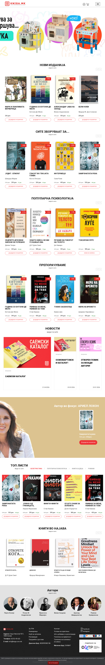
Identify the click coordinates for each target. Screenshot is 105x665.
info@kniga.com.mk (15, 641)
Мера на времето (87, 307)
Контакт (57, 629)
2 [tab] (102, 14)
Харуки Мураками (30, 509)
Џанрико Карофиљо (86, 312)
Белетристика (36, 468)
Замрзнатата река (88, 173)
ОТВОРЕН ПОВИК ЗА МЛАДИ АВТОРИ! (89, 363)
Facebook (86, 629)
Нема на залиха (89, 253)
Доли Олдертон (70, 509)
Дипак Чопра (10, 245)
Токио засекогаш (63, 307)
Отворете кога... (11, 570)
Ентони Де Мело (36, 112)
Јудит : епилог (12, 173)
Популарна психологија (57, 468)
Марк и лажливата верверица (14, 108)
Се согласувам (53, 663)
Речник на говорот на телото (63, 241)
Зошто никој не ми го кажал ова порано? (39, 242)
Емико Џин (58, 312)
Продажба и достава (36, 639)
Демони (33, 570)
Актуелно (8, 371)
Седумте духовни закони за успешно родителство (15, 242)
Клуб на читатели (35, 634)
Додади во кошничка (15, 119)
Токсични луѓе (86, 240)
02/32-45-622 (15, 639)
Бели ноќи (84, 107)
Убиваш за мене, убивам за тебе (38, 308)
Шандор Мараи (11, 179)
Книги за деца (77, 468)
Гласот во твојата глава (39, 174)
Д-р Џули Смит (35, 245)
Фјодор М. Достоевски (88, 112)
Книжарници (33, 631)
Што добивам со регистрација (64, 634)
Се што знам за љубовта (72, 504)
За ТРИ (31, 629)
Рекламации (33, 637)
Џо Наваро (58, 245)
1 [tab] (99, 14)
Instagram (86, 631)
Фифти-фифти (51, 503)
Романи (91, 468)
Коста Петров (35, 179)
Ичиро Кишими (60, 575)
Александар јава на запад (64, 108)
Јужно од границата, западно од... (29, 505)
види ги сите (52, 68)
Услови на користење (61, 631)
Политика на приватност (62, 637)
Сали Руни (58, 179)
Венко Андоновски (61, 112)
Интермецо (60, 173)
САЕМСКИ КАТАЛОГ (15, 376)
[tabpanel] (52, 34)
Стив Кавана (34, 312)
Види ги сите (19, 469)
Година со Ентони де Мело (40, 108)
